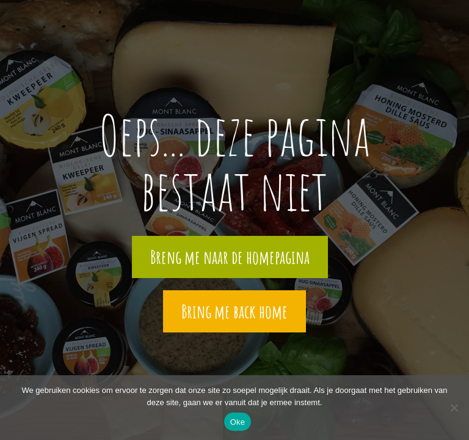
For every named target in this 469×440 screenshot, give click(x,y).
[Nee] (454, 408)
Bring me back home (234, 311)
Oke (237, 422)
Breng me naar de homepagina (230, 257)
